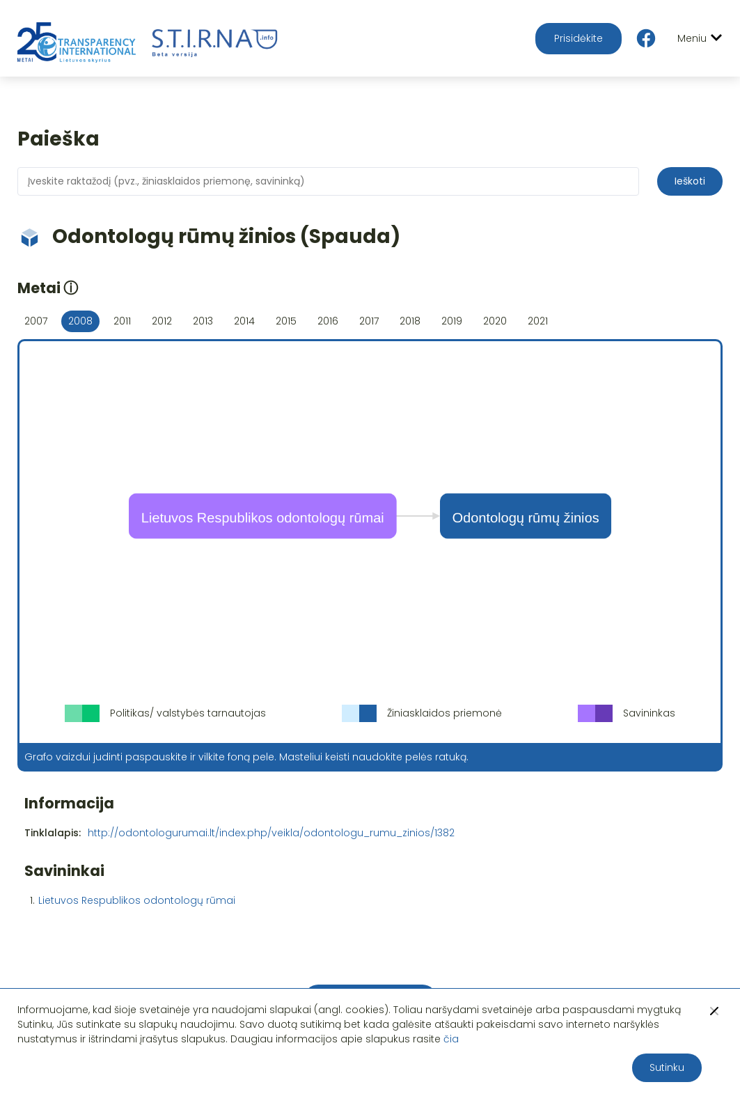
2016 (327, 321)
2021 (538, 321)
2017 (369, 321)
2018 (410, 321)
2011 (122, 321)
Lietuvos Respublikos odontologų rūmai (136, 900)
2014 (244, 321)
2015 (286, 321)
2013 (203, 321)
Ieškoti (690, 181)
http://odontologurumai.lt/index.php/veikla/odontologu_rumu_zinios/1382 (271, 833)
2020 (495, 321)
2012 (162, 321)
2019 (451, 321)
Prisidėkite (578, 38)
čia (451, 1039)
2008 (80, 321)
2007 (35, 321)
